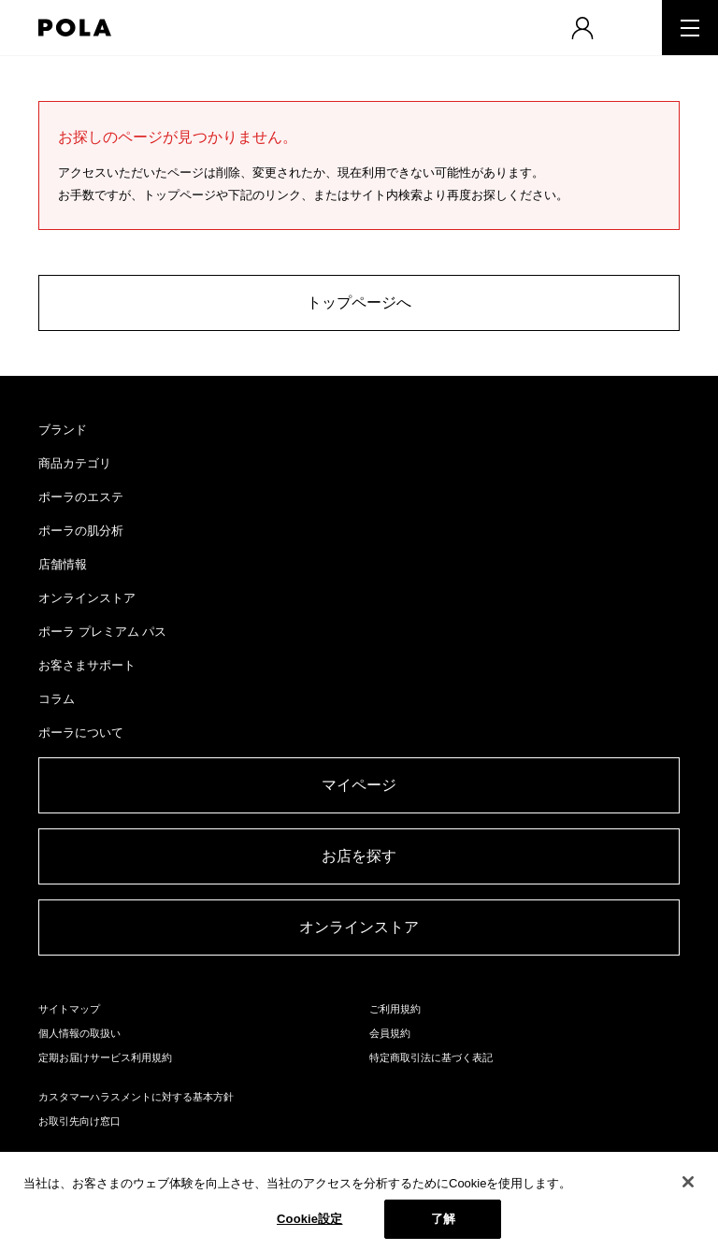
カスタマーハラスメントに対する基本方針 (136, 1096)
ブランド (62, 430)
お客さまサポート (87, 665)
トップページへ (359, 302)
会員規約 (389, 1033)
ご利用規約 (395, 1008)
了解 (443, 1219)
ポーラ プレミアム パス (102, 632)
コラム (56, 699)
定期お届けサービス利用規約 (105, 1057)
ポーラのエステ (80, 497)
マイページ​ (359, 785)
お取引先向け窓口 (79, 1121)
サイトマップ (69, 1008)
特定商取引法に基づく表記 (431, 1057)
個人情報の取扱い (79, 1033)
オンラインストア (87, 598)
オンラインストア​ (359, 927)
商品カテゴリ (74, 463)
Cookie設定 (309, 1219)
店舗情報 (62, 564)
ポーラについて (80, 733)
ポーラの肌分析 (80, 531)
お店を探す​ (359, 856)
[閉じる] (688, 1181)
